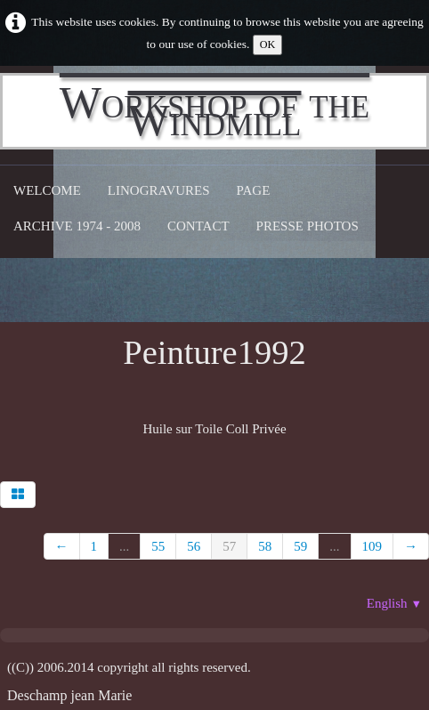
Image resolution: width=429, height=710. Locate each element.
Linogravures (159, 190)
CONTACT (198, 226)
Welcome (47, 190)
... (124, 546)
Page (254, 190)
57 (229, 546)
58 (264, 546)
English (394, 603)
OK (268, 44)
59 (300, 546)
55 (158, 546)
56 (193, 546)
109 (372, 546)
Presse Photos (307, 226)
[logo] (214, 111)
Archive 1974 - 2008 (77, 226)
